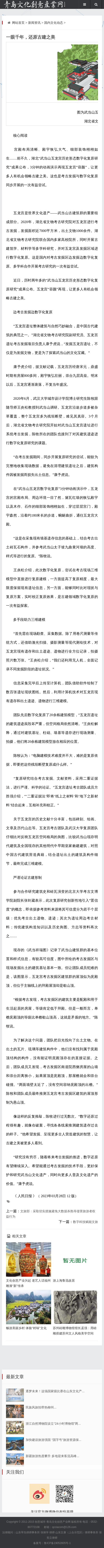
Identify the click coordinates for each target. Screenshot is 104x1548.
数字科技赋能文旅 (85, 1222)
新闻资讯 (34, 22)
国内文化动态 (53, 22)
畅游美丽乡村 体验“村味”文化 (26, 1328)
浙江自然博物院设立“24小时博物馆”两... (53, 1482)
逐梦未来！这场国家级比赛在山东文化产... (55, 1449)
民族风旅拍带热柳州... (41, 1465)
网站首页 (18, 22)
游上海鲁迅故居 (64, 1280)
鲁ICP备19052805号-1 (57, 1543)
